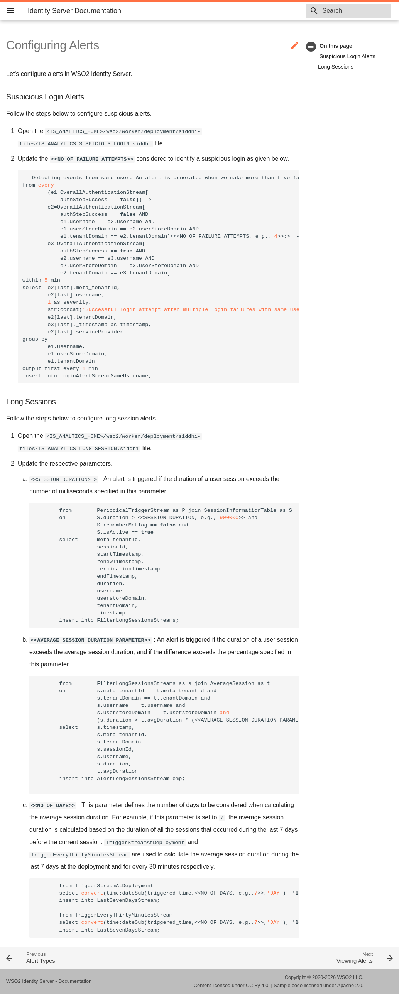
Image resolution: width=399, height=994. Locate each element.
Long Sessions (335, 67)
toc (311, 46)
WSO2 (344, 977)
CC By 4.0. (258, 985)
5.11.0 (284, 11)
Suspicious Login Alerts (347, 56)
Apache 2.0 (349, 985)
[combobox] (347, 11)
